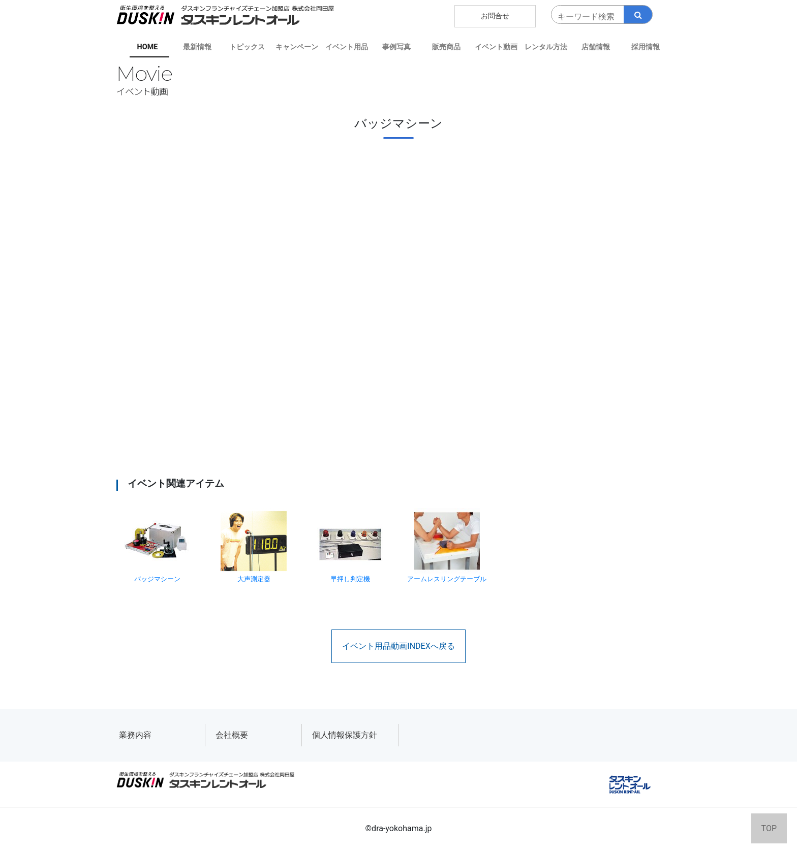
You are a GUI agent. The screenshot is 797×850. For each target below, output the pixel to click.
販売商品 (446, 47)
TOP (769, 828)
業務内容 (135, 735)
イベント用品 (346, 47)
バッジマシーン (157, 545)
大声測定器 (254, 545)
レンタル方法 (546, 47)
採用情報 (645, 47)
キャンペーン (296, 47)
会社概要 (232, 735)
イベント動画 (496, 47)
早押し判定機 (350, 545)
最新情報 (197, 47)
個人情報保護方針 (344, 735)
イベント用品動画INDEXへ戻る (398, 646)
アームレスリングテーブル (446, 545)
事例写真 (396, 47)
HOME (147, 47)
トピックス (247, 47)
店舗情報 (595, 47)
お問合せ (495, 16)
